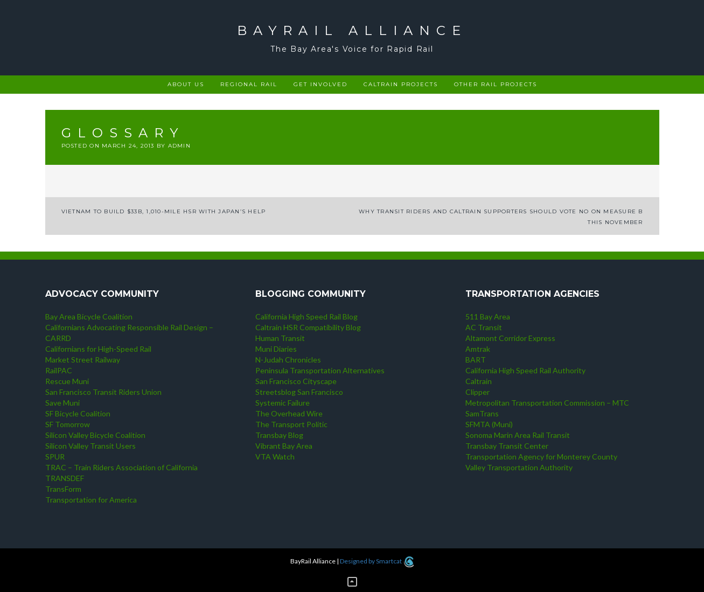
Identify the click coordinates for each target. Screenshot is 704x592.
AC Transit (483, 327)
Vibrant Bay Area (283, 445)
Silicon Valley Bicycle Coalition (95, 435)
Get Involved (320, 84)
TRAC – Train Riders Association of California (121, 467)
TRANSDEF (64, 478)
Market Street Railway (82, 359)
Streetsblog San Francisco (299, 391)
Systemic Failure (282, 402)
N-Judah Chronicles (288, 359)
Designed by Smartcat (377, 561)
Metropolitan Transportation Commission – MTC (547, 402)
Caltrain (478, 381)
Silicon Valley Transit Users (90, 445)
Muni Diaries (276, 348)
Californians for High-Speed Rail (98, 348)
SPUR (55, 456)
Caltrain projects (401, 84)
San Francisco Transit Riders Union (103, 391)
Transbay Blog (279, 435)
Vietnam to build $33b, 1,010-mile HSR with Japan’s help (163, 211)
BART (475, 359)
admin (179, 145)
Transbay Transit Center (506, 445)
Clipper (477, 391)
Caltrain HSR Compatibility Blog (308, 327)
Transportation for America (91, 499)
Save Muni (62, 402)
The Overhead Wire (289, 413)
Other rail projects (495, 84)
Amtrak (477, 348)
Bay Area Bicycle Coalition (89, 316)
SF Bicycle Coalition (77, 413)
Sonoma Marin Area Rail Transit (517, 435)
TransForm (63, 488)
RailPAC (58, 370)
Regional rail (248, 84)
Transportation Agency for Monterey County (541, 456)
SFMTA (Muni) (489, 424)
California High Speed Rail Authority (525, 370)
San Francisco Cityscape (296, 381)
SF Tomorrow (67, 424)
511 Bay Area (487, 316)
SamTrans (482, 413)
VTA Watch (275, 456)
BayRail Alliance (352, 30)
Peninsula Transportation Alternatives (320, 370)
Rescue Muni (67, 381)
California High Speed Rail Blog (306, 316)
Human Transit (280, 338)
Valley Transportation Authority (519, 467)
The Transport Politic (291, 424)
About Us (186, 84)
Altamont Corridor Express (510, 338)
